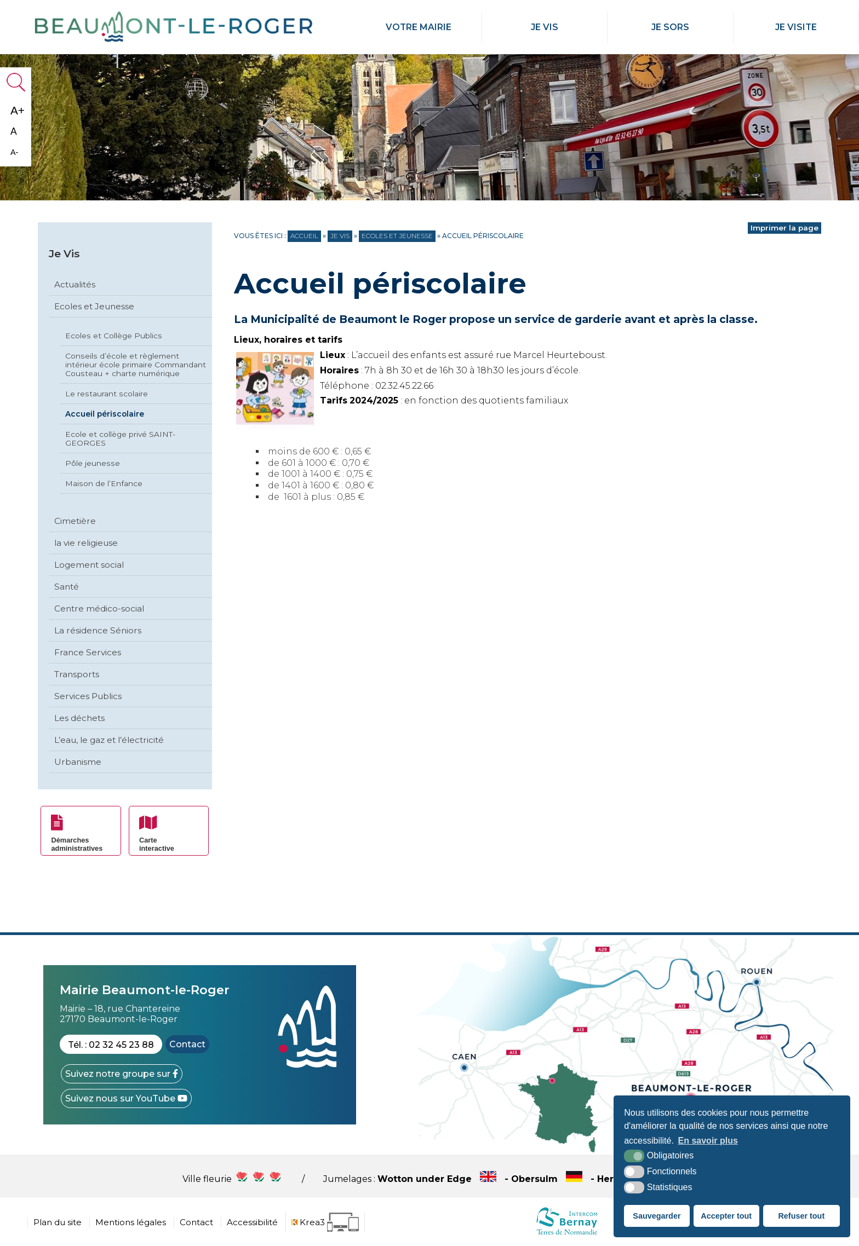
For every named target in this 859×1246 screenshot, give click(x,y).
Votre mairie (418, 27)
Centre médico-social (99, 608)
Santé (66, 586)
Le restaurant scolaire (106, 393)
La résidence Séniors (97, 630)
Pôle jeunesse (92, 463)
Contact (187, 1044)
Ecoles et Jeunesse (94, 306)
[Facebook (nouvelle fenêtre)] (121, 1073)
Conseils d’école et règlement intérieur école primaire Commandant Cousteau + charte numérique (135, 364)
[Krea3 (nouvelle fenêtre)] (325, 1222)
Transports (76, 674)
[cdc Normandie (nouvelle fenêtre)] (567, 1234)
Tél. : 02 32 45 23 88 (111, 1045)
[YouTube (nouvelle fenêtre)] (126, 1098)
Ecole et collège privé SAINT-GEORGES (120, 438)
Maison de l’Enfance (103, 483)
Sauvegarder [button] (656, 1216)
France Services (87, 652)
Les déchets (79, 718)
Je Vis (544, 27)
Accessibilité (252, 1222)
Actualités (74, 284)
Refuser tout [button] (801, 1216)
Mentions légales (130, 1222)
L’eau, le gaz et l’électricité (109, 740)
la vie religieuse (86, 543)
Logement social (89, 564)
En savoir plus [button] (708, 1140)
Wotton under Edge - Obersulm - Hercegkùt (527, 1179)
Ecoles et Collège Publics (113, 335)
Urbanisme (77, 762)
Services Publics (88, 696)
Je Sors (670, 27)
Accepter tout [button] (726, 1216)
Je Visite (795, 27)
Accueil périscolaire (104, 413)
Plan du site (57, 1222)
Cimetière (75, 521)
